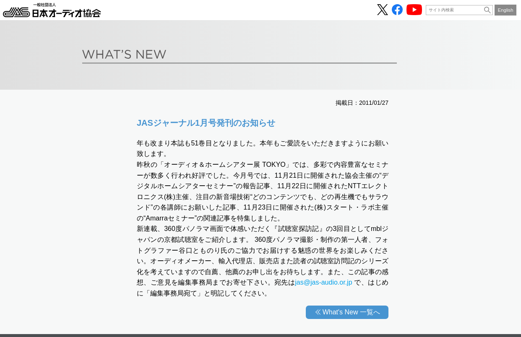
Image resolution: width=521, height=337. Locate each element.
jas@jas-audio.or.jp (323, 282)
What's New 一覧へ (351, 312)
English (505, 10)
